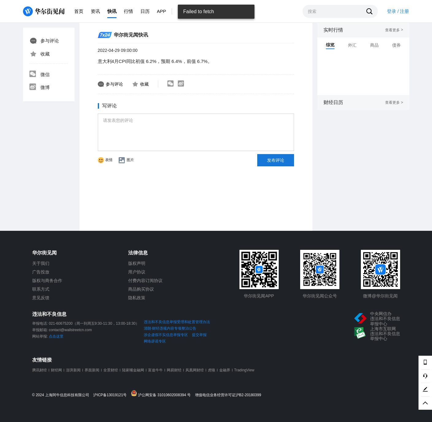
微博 (39, 87)
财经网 (56, 370)
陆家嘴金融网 (133, 370)
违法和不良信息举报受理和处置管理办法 (177, 322)
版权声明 (136, 263)
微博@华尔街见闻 (380, 295)
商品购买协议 (141, 289)
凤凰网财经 (194, 370)
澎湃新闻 (73, 370)
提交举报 (199, 335)
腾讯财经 (39, 370)
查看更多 (394, 30)
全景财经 (110, 370)
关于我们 (40, 263)
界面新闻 (92, 370)
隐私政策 (136, 297)
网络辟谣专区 (155, 341)
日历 (145, 11)
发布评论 (275, 160)
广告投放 (40, 271)
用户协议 (136, 271)
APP (161, 11)
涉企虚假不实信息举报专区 (166, 335)
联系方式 (40, 289)
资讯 (95, 11)
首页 (78, 11)
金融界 (224, 370)
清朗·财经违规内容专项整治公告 (170, 328)
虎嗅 (211, 370)
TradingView (244, 370)
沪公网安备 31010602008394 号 (162, 393)
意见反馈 (40, 297)
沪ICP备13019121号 (111, 395)
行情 (128, 11)
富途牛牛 (155, 370)
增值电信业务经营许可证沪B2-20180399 (228, 395)
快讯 (112, 11)
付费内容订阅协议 (145, 280)
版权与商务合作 (47, 280)
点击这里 (56, 336)
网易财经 (174, 370)
